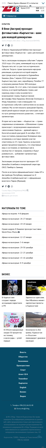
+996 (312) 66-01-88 (26, 405)
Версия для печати (10, 196)
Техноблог (23, 378)
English (23, 387)
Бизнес (23, 392)
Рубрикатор (9, 16)
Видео (23, 396)
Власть (23, 352)
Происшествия (23, 365)
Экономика (23, 361)
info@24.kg (25, 409)
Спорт (23, 370)
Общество (23, 356)
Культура (6, 24)
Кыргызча (23, 383)
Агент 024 (23, 374)
